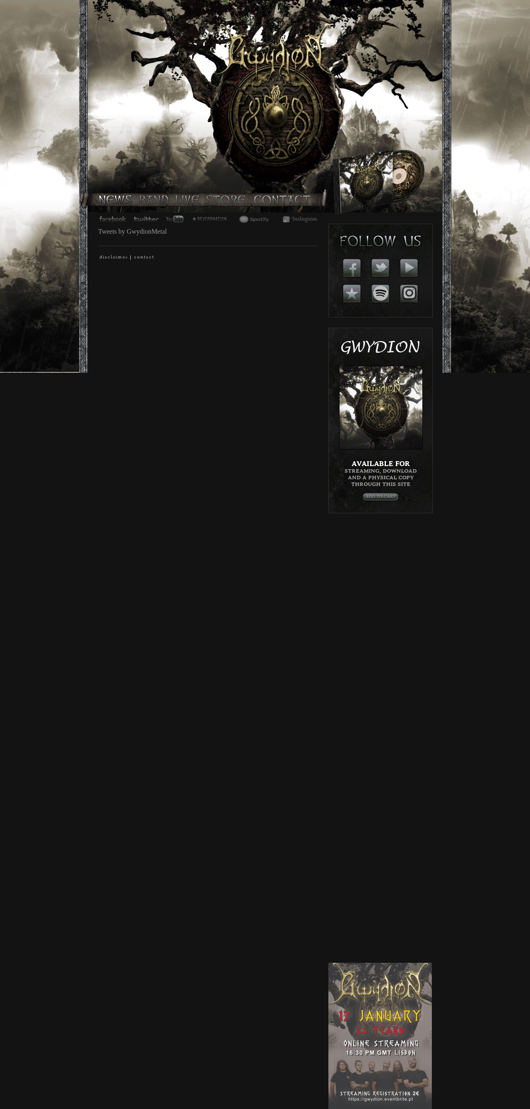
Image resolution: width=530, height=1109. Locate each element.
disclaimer (113, 257)
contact (144, 257)
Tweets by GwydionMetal (132, 231)
